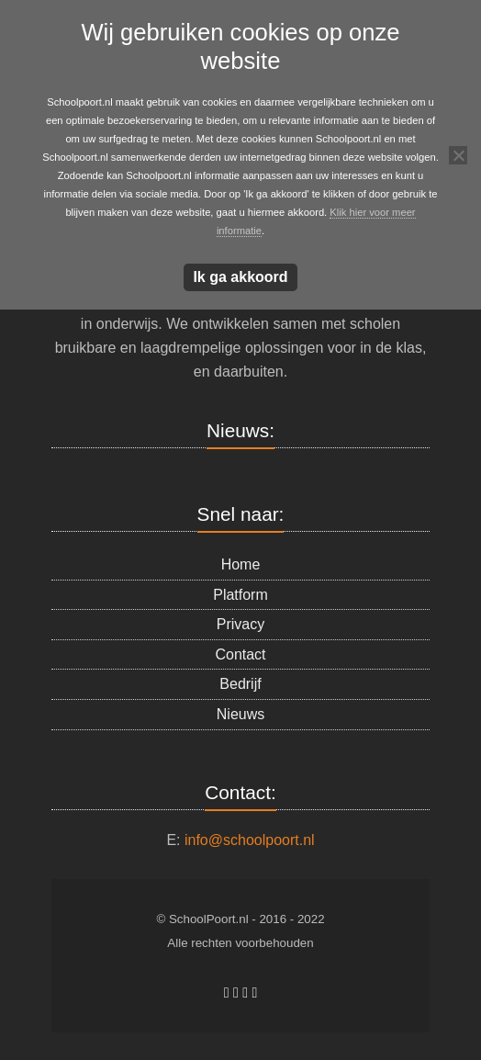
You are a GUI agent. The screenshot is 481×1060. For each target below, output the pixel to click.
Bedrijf (240, 684)
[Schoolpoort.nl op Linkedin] (247, 992)
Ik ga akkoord (240, 277)
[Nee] (458, 155)
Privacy (240, 624)
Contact (240, 654)
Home (241, 564)
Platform (240, 595)
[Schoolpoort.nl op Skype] (237, 992)
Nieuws (240, 714)
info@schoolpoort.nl (250, 840)
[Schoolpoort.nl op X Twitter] (255, 992)
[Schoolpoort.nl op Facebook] (228, 992)
